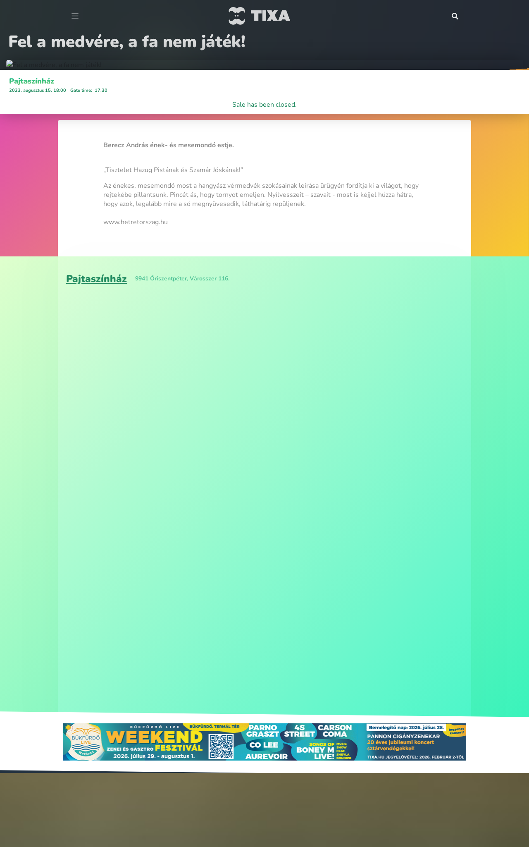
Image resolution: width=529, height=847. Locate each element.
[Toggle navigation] (75, 16)
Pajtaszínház (31, 415)
